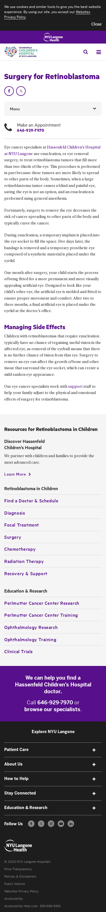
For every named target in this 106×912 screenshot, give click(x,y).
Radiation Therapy (24, 561)
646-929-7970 (30, 130)
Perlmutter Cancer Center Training (41, 615)
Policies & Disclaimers (20, 876)
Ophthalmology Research (31, 627)
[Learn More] (17, 474)
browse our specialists (52, 709)
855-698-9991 (50, 906)
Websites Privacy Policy (21, 891)
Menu (15, 109)
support (75, 387)
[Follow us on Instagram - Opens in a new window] (51, 823)
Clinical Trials (18, 651)
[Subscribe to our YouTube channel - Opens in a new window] (61, 823)
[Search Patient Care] (86, 52)
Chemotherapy (20, 549)
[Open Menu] (99, 52)
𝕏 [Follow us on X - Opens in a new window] (41, 824)
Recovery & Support (25, 573)
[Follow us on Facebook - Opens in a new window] (31, 823)
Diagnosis (14, 512)
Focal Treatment (21, 524)
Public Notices (14, 884)
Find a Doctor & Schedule (31, 500)
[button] (96, 24)
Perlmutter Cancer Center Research (41, 603)
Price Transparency (18, 869)
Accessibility (13, 899)
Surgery (12, 537)
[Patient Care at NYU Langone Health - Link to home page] (18, 846)
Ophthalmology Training (30, 639)
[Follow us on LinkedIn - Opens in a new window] (71, 823)
